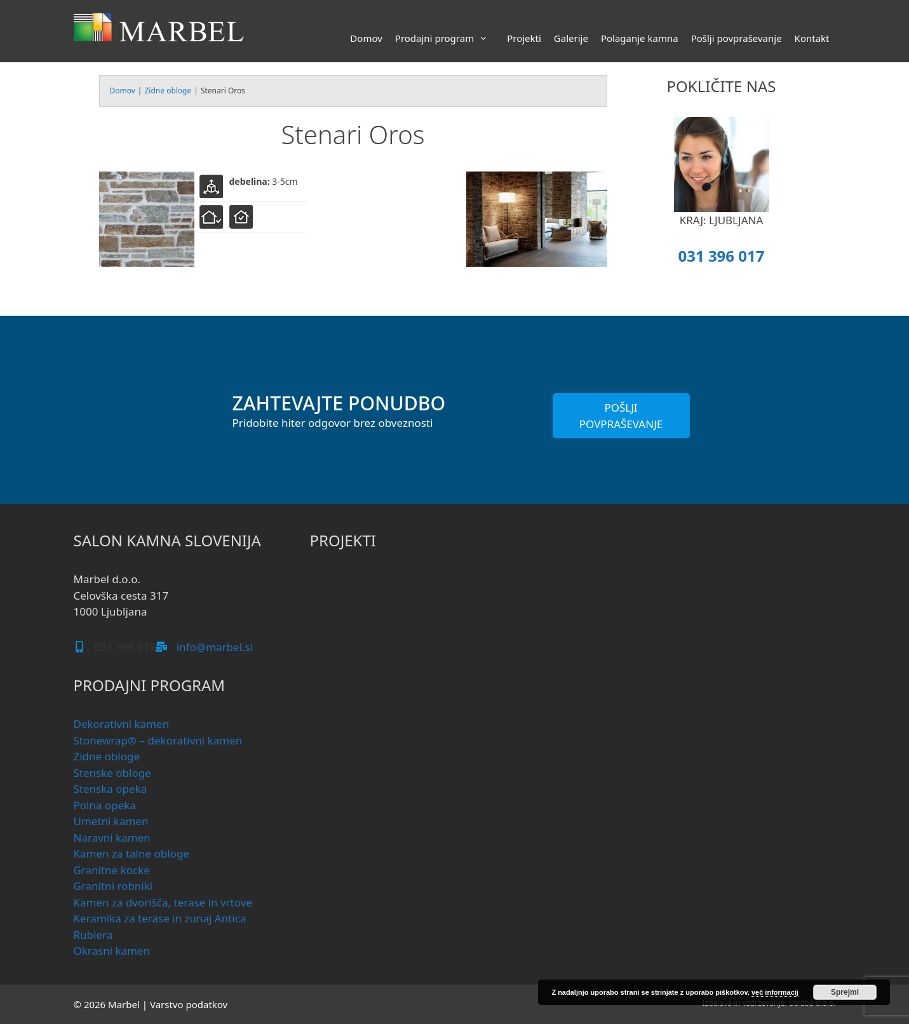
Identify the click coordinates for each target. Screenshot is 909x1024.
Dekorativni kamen (122, 724)
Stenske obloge (112, 772)
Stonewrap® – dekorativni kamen (158, 740)
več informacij (774, 992)
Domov (366, 38)
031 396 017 (721, 255)
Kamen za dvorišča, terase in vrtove (163, 902)
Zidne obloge (167, 90)
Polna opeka (105, 805)
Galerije (571, 38)
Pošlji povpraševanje (736, 38)
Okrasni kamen (112, 950)
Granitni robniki (113, 886)
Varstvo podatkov (188, 1004)
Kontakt (812, 38)
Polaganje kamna (639, 38)
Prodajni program (448, 38)
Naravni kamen (112, 837)
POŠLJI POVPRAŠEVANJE (621, 415)
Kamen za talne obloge (131, 853)
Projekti (524, 38)
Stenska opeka (110, 788)
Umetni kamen (111, 821)
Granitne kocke (112, 870)
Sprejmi (845, 992)
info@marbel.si (215, 647)
